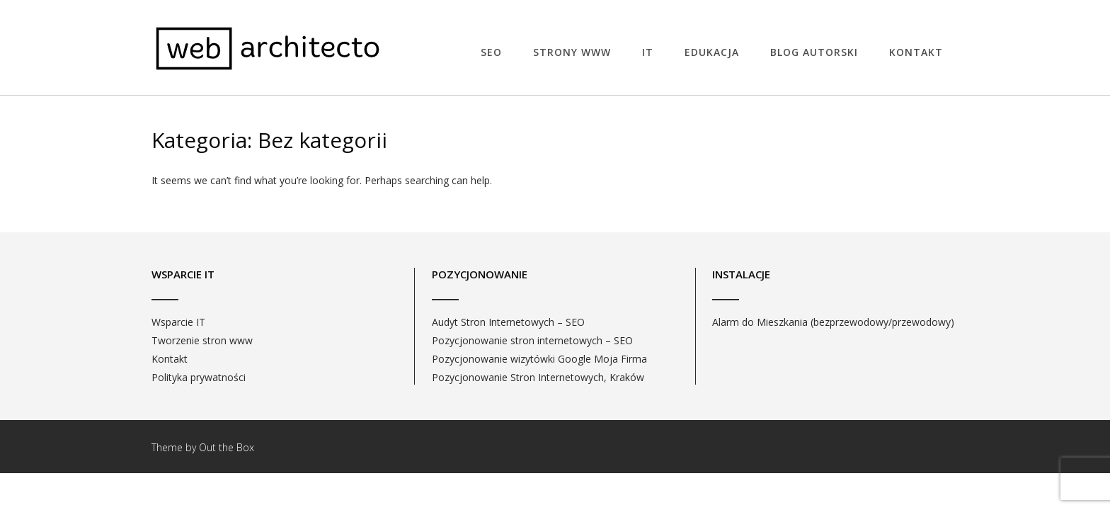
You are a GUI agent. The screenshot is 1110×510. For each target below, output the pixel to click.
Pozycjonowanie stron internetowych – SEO (532, 340)
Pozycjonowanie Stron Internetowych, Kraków (538, 377)
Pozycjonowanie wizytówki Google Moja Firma (539, 359)
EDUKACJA (712, 52)
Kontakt (916, 52)
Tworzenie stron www (202, 340)
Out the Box (226, 447)
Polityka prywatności (198, 377)
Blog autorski (814, 52)
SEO (491, 52)
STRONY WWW (572, 52)
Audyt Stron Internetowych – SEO (508, 322)
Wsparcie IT (178, 322)
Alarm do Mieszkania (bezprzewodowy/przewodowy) (833, 322)
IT (647, 52)
